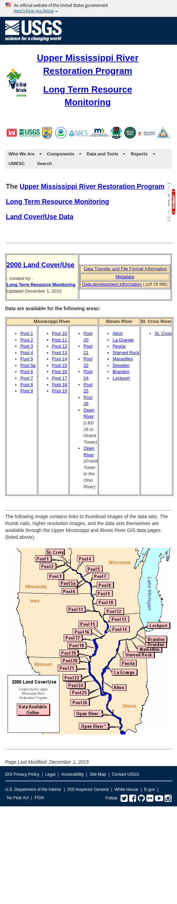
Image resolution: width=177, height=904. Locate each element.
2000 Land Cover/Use (40, 265)
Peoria (119, 346)
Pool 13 (59, 352)
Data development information (112, 284)
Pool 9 (26, 390)
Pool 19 (59, 390)
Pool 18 (59, 384)
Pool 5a (27, 365)
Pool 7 (26, 378)
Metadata (124, 276)
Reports (139, 153)
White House (126, 789)
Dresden (121, 365)
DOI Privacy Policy (22, 774)
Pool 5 (26, 358)
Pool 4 (26, 352)
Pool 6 (26, 371)
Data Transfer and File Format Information (125, 268)
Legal (50, 774)
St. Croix (163, 333)
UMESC (17, 163)
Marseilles (123, 358)
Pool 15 (59, 365)
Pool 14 (59, 358)
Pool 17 (59, 378)
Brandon (121, 371)
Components (60, 153)
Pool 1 (26, 333)
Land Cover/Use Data (39, 216)
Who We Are (22, 153)
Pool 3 (26, 346)
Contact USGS (125, 774)
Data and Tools (102, 153)
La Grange (123, 339)
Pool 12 (59, 346)
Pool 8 (26, 384)
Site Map (98, 774)
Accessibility (72, 774)
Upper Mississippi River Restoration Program (92, 186)
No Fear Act (18, 797)
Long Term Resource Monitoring (57, 201)
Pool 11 (59, 339)
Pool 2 (26, 339)
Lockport (121, 378)
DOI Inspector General (88, 789)
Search (44, 163)
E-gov (149, 789)
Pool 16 (59, 371)
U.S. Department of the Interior (33, 789)
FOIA (39, 797)
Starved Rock (126, 352)
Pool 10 (59, 333)
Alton (118, 333)
